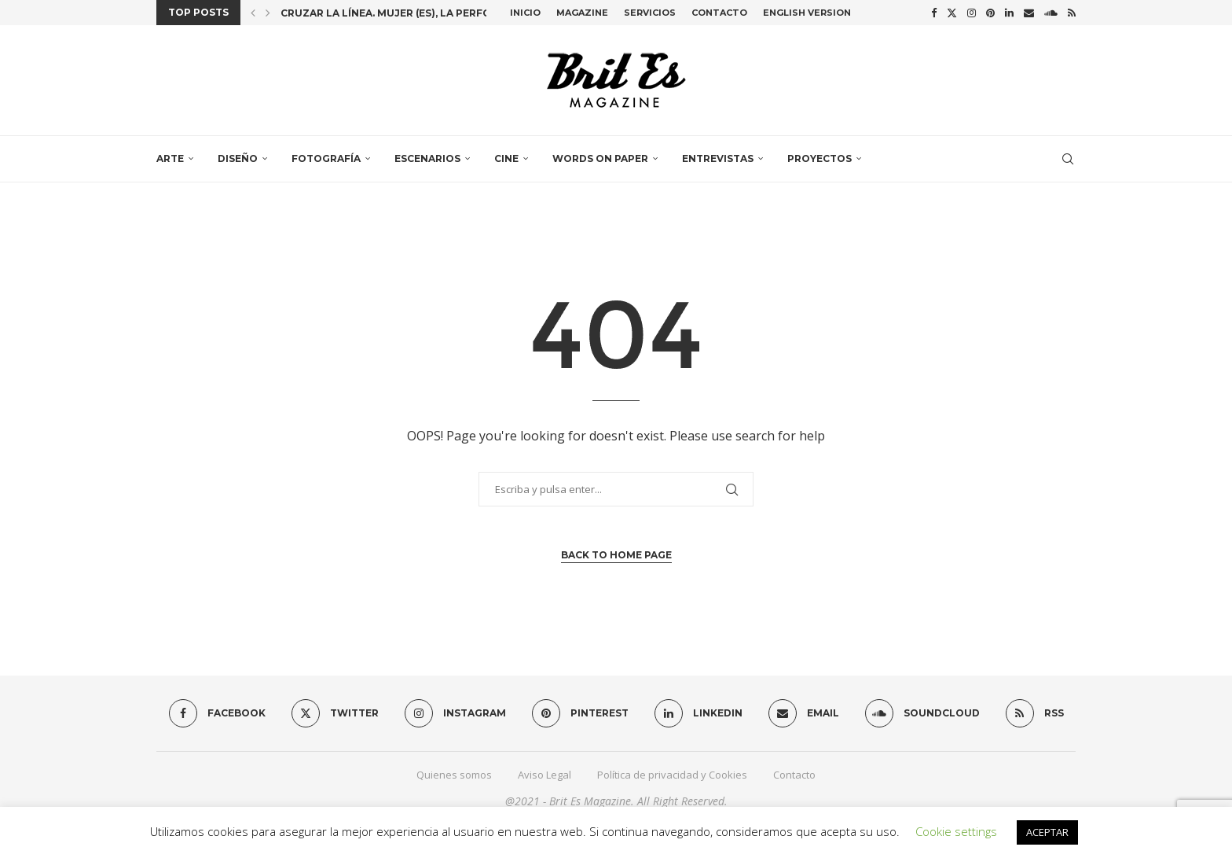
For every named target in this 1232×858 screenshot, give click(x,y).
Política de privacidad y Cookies (672, 775)
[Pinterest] (990, 12)
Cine (506, 158)
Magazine (582, 12)
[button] (253, 12)
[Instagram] (971, 12)
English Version (807, 12)
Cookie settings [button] (956, 831)
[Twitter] (952, 12)
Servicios (650, 12)
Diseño (238, 158)
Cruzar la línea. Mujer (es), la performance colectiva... (442, 13)
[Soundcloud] (1051, 12)
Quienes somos (454, 775)
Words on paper (600, 158)
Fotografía (326, 158)
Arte (170, 158)
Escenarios (427, 158)
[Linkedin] (1009, 12)
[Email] (1029, 12)
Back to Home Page (616, 555)
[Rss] (1072, 12)
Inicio (525, 12)
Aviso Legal (544, 775)
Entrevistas (718, 158)
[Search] (1068, 159)
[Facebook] (934, 12)
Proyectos (819, 158)
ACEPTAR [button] (1047, 832)
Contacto (719, 12)
